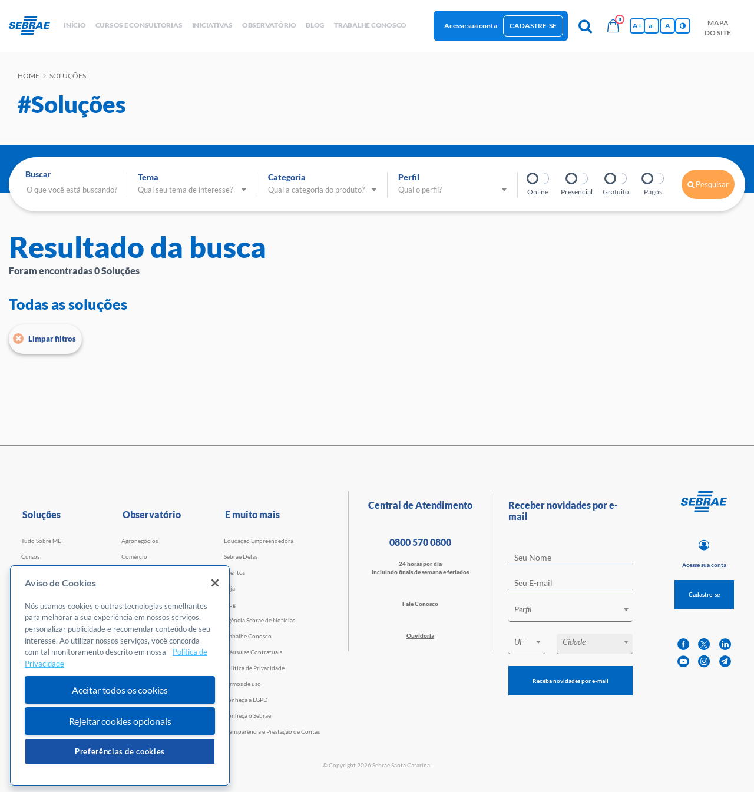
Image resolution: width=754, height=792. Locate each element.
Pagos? (653, 178)
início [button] (75, 25)
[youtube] (683, 661)
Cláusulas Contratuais (253, 651)
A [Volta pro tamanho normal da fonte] (667, 25)
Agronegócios (139, 540)
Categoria (287, 177)
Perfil (408, 177)
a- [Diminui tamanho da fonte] (651, 25)
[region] (119, 676)
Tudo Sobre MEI (42, 540)
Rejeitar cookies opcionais (120, 721)
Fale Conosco (420, 603)
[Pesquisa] (585, 26)
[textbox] (576, 609)
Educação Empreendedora (258, 540)
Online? (538, 178)
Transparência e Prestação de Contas (272, 731)
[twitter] (704, 644)
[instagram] (704, 661)
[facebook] (683, 644)
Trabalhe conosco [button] (370, 25)
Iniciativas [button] (212, 25)
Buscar (38, 174)
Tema (148, 177)
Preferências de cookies (120, 751)
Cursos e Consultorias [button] (139, 25)
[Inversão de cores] (682, 26)
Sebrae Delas (240, 556)
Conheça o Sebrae (247, 715)
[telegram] (725, 661)
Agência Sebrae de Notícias (259, 620)
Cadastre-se (533, 25)
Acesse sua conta (470, 25)
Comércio (134, 556)
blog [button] (315, 25)
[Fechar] (215, 583)
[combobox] (570, 611)
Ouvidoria (420, 635)
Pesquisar (708, 184)
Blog (230, 604)
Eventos (234, 572)
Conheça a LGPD (246, 699)
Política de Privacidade (254, 667)
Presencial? (577, 178)
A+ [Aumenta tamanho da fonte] (637, 25)
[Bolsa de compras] (613, 26)
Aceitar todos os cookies (120, 689)
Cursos (30, 556)
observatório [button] (269, 25)
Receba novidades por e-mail (571, 680)
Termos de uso (242, 683)
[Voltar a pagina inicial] (34, 26)
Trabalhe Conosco (248, 635)
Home (28, 75)
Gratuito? (616, 178)
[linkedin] (725, 644)
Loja (229, 588)
